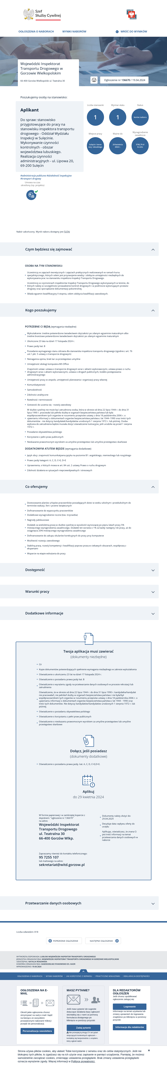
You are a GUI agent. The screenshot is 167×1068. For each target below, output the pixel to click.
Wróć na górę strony (83, 968)
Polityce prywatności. (83, 1061)
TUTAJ (67, 231)
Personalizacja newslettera (37, 1028)
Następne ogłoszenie (101, 938)
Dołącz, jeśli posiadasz (88, 751)
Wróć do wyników (134, 31)
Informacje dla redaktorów (129, 1024)
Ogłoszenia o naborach (36, 31)
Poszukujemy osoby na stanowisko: (43, 97)
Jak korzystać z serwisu (79, 974)
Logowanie (130, 1004)
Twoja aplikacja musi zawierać (88, 651)
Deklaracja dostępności (137, 974)
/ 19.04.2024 (124, 80)
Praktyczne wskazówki (108, 974)
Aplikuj (88, 791)
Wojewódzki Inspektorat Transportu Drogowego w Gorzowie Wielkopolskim (41, 68)
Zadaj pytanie (83, 1025)
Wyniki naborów (74, 31)
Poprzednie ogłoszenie (65, 938)
